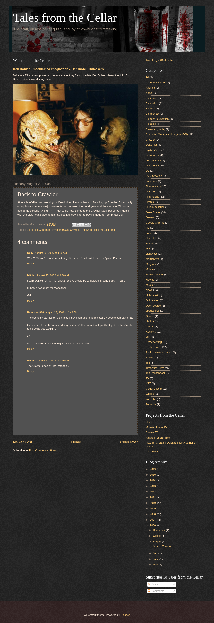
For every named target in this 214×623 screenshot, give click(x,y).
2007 (153, 519)
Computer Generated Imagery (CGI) (48, 229)
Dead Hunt (152, 144)
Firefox (150, 201)
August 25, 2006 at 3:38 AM (53, 275)
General (150, 217)
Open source (153, 305)
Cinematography (155, 129)
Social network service (159, 352)
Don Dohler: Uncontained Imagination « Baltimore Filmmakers (58, 69)
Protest (150, 326)
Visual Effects (108, 229)
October (158, 535)
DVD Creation (154, 175)
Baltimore (151, 98)
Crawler (74, 229)
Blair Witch (152, 103)
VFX (148, 383)
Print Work (152, 451)
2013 (153, 486)
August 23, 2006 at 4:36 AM (51, 252)
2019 (153, 469)
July (155, 553)
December (159, 530)
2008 (153, 514)
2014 (153, 480)
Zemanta (151, 404)
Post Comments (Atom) (43, 450)
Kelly (30, 252)
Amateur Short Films (158, 437)
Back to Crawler (161, 546)
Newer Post (22, 442)
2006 (153, 525)
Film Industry (153, 186)
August (157, 541)
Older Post (129, 442)
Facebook (151, 181)
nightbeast (152, 295)
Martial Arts (152, 259)
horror (149, 233)
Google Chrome (155, 222)
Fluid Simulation (155, 206)
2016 (153, 474)
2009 (153, 508)
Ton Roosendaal (155, 373)
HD (148, 227)
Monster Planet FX (157, 427)
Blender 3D (152, 113)
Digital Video (153, 150)
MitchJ (31, 275)
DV (147, 170)
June (156, 559)
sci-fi (148, 336)
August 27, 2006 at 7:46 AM (53, 360)
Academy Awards (156, 82)
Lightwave (152, 253)
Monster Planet (155, 274)
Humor (150, 243)
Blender (150, 108)
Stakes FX (152, 432)
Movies (150, 279)
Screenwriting (154, 342)
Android (150, 87)
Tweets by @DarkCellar (159, 60)
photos (150, 321)
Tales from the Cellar (65, 17)
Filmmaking (152, 196)
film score (151, 191)
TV (147, 378)
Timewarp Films (89, 229)
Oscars (150, 316)
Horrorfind (151, 238)
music (149, 284)
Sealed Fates (153, 347)
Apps (149, 92)
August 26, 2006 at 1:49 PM (61, 312)
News (149, 290)
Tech (148, 362)
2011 (153, 497)
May (156, 564)
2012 (153, 491)
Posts (153, 584)
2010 (153, 502)
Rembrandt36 (35, 312)
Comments (156, 590)
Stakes (150, 357)
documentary (153, 160)
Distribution (152, 155)
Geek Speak (153, 212)
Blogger (125, 614)
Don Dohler (152, 165)
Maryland (151, 264)
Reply (30, 263)
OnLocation (152, 300)
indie (148, 248)
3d (147, 77)
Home (76, 442)
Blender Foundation (157, 118)
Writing (150, 393)
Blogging (151, 123)
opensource (152, 310)
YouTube (151, 399)
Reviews (151, 331)
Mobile (150, 269)
